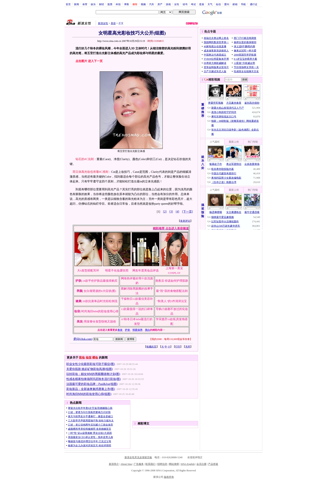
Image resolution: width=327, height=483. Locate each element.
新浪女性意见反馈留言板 (138, 457)
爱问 (226, 4)
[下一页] (187, 211)
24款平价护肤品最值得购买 (99, 280)
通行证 (253, 4)
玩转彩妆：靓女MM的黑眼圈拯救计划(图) (93, 374)
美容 (113, 23)
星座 (201, 4)
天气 (210, 4)
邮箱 (235, 4)
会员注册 (201, 464)
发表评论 (185, 220)
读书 (184, 4)
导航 (243, 4)
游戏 (168, 4)
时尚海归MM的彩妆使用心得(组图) (88, 394)
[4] (177, 211)
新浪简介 (114, 464)
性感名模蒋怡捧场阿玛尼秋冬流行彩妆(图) (93, 379)
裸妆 (95, 357)
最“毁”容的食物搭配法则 (172, 291)
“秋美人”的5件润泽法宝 (172, 301)
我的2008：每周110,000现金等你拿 (171, 339)
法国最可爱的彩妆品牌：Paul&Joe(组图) (92, 384)
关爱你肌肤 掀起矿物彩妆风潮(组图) (89, 369)
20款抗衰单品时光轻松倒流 (99, 301)
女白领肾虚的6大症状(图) (100, 291)
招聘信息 (162, 464)
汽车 (151, 4)
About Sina (126, 464)
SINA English (188, 464)
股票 (109, 4)
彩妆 (82, 357)
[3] (171, 211)
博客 (126, 4)
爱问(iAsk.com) (82, 338)
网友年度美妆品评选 (145, 270)
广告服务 (139, 464)
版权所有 (169, 477)
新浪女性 (103, 23)
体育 (84, 4)
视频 (143, 4)
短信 (218, 4)
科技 (118, 4)
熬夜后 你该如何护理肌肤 (171, 280)
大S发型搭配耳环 (88, 270)
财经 (101, 4)
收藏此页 (151, 346)
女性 (176, 4)
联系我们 (150, 464)
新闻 (76, 4)
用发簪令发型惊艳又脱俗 (100, 321)
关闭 (187, 346)
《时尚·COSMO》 (155, 41)
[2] (164, 211)
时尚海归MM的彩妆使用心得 (99, 311)
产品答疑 (213, 464)
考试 (193, 4)
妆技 (89, 357)
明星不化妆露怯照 (116, 270)
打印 (177, 346)
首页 (68, 4)
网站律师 (174, 464)
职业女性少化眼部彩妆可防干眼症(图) (90, 364)
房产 (159, 4)
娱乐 (93, 4)
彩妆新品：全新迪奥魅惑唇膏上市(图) (90, 389)
